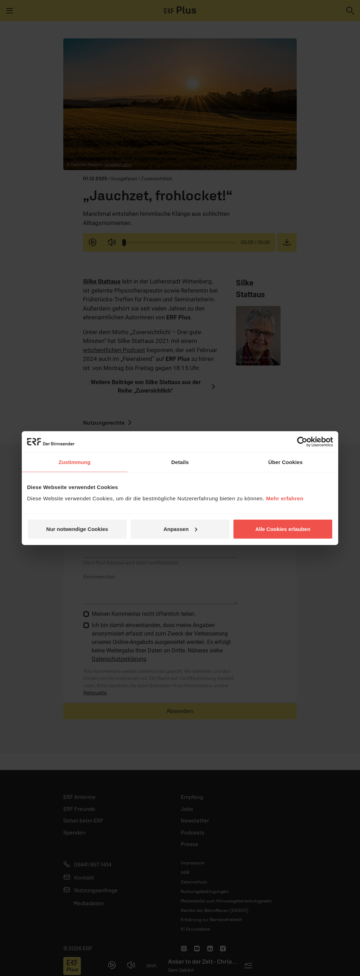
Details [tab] (180, 462)
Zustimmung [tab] (75, 462)
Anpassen (180, 529)
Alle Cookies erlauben (282, 529)
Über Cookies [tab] (285, 462)
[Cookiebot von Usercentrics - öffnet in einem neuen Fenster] (302, 442)
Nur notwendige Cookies (77, 529)
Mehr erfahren (285, 498)
